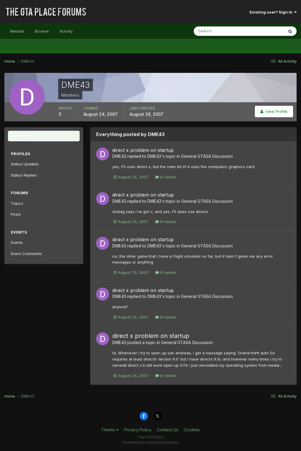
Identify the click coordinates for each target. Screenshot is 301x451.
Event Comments (26, 253)
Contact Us (167, 429)
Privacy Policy (137, 429)
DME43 (119, 156)
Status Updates (25, 164)
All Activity (20, 135)
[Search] (219, 31)
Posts (16, 214)
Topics (17, 203)
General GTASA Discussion (207, 156)
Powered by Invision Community (150, 442)
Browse (42, 31)
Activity (66, 31)
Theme (109, 429)
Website (17, 31)
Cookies (192, 429)
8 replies (165, 177)
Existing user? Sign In (273, 12)
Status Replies (24, 175)
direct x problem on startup (143, 150)
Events (17, 242)
